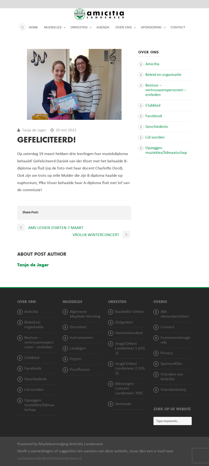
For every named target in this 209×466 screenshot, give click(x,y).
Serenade (123, 404)
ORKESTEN (78, 27)
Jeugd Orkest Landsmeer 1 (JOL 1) (130, 348)
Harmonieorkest (129, 333)
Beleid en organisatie (163, 75)
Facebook (153, 116)
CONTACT (177, 27)
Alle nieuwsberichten (175, 314)
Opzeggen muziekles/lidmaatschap (166, 150)
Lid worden (155, 137)
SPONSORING (151, 27)
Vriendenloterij (173, 390)
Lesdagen (78, 348)
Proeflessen (80, 369)
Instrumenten (81, 338)
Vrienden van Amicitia (172, 376)
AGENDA (102, 27)
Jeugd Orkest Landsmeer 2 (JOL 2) (130, 368)
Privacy (167, 353)
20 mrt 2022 (66, 130)
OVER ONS (124, 27)
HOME (33, 27)
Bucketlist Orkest (129, 312)
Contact (167, 327)
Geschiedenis (156, 127)
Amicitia (152, 64)
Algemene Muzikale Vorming (85, 314)
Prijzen (75, 359)
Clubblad (152, 105)
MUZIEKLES (53, 27)
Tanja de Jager (34, 130)
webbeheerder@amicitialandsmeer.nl (49, 458)
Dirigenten (124, 322)
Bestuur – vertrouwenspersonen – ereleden (165, 90)
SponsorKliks (171, 364)
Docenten (78, 327)
